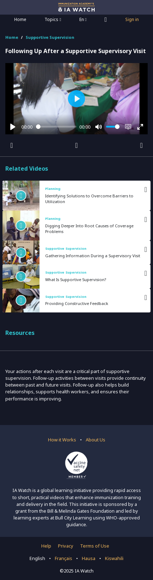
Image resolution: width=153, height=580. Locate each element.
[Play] (13, 127)
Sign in (132, 19)
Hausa (88, 558)
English (37, 558)
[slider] (56, 126)
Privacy (65, 546)
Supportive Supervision (50, 37)
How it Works (62, 439)
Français (63, 558)
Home (20, 19)
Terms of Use (94, 546)
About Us (95, 439)
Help (46, 546)
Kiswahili (114, 558)
